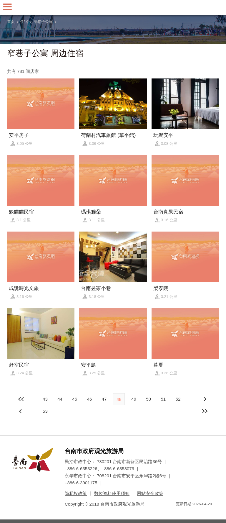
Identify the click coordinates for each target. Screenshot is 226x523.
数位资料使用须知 (111, 493)
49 (133, 398)
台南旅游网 (113, 7)
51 (163, 398)
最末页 (205, 411)
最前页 (21, 399)
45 (74, 398)
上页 (205, 399)
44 (59, 398)
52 (178, 398)
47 (104, 398)
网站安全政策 (150, 493)
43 (45, 398)
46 (89, 398)
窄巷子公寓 (43, 21)
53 (45, 411)
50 (148, 398)
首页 (11, 21)
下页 (21, 411)
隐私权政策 (76, 493)
